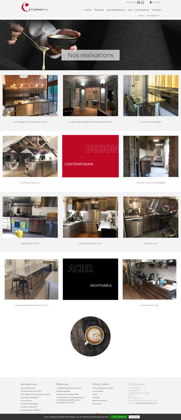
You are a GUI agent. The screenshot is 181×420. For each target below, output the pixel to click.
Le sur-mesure (26, 401)
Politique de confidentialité (68, 394)
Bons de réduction (99, 401)
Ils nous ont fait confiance (31, 410)
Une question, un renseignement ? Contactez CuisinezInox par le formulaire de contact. (70, 399)
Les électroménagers (29, 404)
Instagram (142, 2)
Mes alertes (97, 404)
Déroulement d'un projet (31, 391)
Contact (156, 10)
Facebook (138, 2)
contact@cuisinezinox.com (146, 403)
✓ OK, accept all (118, 417)
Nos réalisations (116, 10)
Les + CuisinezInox (138, 10)
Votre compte (100, 384)
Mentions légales (63, 391)
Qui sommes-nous (28, 388)
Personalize (134, 417)
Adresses (95, 397)
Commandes (97, 391)
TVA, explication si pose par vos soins (35, 394)
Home (87, 10)
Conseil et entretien (29, 407)
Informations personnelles (102, 388)
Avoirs (94, 394)
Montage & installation (30, 397)
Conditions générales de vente (69, 388)
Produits (99, 10)
